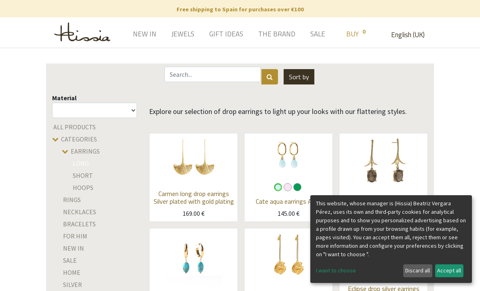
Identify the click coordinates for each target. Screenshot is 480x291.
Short (83, 175)
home (71, 272)
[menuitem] (133, 35)
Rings (72, 200)
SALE (70, 260)
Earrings (85, 151)
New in (73, 248)
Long (81, 163)
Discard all (417, 270)
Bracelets (79, 224)
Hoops (83, 187)
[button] (299, 76)
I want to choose (336, 270)
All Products (74, 127)
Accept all (449, 270)
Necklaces (79, 212)
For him (75, 236)
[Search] (269, 76)
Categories (79, 139)
